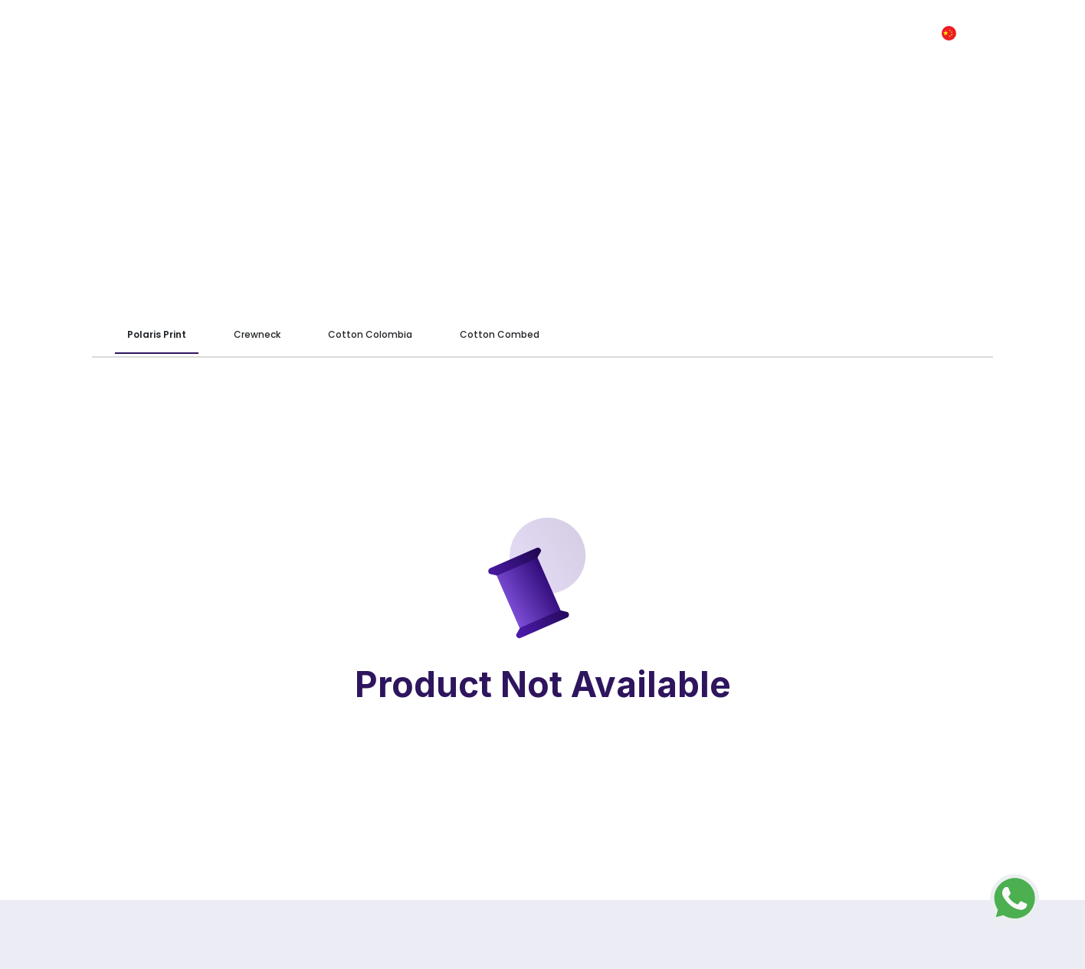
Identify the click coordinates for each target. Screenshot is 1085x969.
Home (421, 33)
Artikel (697, 33)
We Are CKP (492, 33)
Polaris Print (156, 334)
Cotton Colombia (370, 334)
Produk (566, 33)
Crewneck (257, 334)
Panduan (632, 33)
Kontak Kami (814, 33)
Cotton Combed (499, 334)
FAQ (747, 33)
